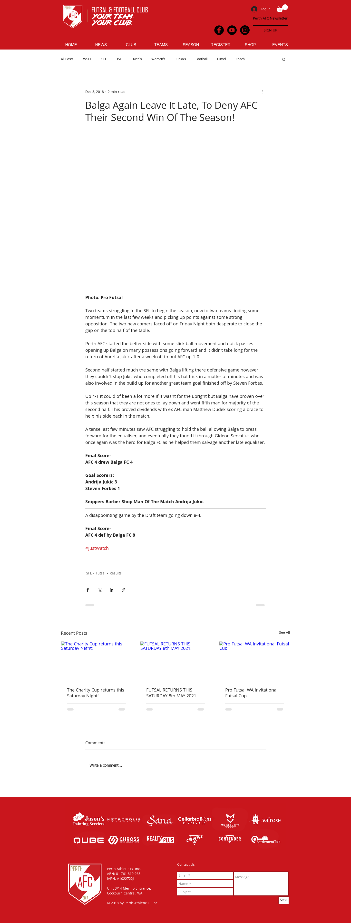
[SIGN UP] (270, 30)
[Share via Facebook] (87, 590)
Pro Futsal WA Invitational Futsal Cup (251, 693)
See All (284, 632)
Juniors (180, 59)
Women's (158, 59)
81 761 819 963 (128, 873)
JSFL (120, 59)
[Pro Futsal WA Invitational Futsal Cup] (254, 661)
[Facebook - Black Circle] (219, 30)
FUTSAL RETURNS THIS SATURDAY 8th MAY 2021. (171, 693)
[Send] (284, 900)
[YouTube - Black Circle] (232, 30)
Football (201, 59)
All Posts (67, 59)
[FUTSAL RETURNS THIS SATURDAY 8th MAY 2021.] (175, 661)
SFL (104, 59)
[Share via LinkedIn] (111, 590)
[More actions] (263, 92)
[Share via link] (123, 590)
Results (116, 573)
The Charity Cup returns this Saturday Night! (95, 693)
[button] (282, 8)
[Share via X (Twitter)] (99, 590)
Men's (137, 59)
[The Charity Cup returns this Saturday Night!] (96, 661)
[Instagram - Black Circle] (245, 30)
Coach (240, 59)
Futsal (221, 59)
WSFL (87, 59)
